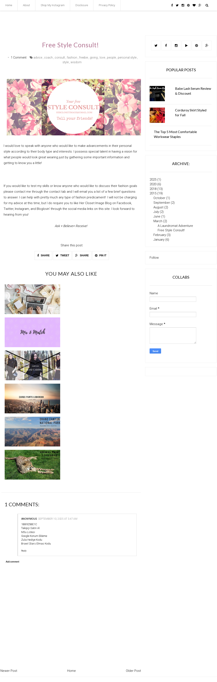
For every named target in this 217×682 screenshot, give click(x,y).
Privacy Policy (107, 5)
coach (48, 57)
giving (94, 57)
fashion (72, 57)
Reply (23, 551)
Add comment (12, 562)
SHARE (43, 255)
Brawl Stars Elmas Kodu (36, 543)
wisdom (76, 62)
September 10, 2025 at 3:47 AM (57, 518)
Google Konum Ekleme (34, 535)
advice (37, 57)
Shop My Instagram (53, 5)
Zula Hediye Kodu (31, 539)
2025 (153, 179)
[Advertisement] (181, 413)
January (159, 239)
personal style (127, 57)
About (26, 5)
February (160, 235)
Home (8, 5)
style (66, 62)
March (158, 221)
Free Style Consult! (171, 230)
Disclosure (81, 5)
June (157, 216)
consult (60, 57)
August (158, 207)
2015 (153, 193)
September (162, 203)
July (156, 212)
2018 (153, 189)
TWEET (62, 255)
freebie (83, 57)
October (159, 198)
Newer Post (8, 671)
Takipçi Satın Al (30, 528)
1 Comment (18, 57)
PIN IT (100, 255)
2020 (153, 184)
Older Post (133, 671)
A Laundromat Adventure (175, 226)
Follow (154, 258)
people (111, 57)
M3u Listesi (28, 531)
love (102, 57)
